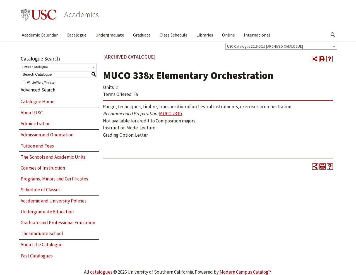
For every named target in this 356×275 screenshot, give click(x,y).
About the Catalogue (41, 245)
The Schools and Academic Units (53, 157)
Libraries (204, 35)
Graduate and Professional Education (58, 222)
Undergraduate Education (47, 212)
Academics (81, 14)
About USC (32, 113)
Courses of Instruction (43, 168)
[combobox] (281, 46)
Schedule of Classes (41, 190)
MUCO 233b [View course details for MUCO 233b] (170, 113)
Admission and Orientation (47, 135)
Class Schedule (173, 35)
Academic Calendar (40, 35)
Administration (35, 123)
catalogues (101, 272)
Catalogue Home (37, 101)
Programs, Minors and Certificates (54, 179)
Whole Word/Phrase (40, 82)
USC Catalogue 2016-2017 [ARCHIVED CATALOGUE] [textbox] (265, 46)
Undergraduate (109, 35)
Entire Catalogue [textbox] (35, 67)
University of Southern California (38, 14)
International (257, 35)
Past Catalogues (37, 256)
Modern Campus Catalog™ (245, 272)
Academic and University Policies (53, 201)
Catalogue (76, 35)
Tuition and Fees (37, 146)
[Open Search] (333, 34)
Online (228, 35)
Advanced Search (38, 90)
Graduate (142, 35)
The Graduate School (42, 233)
